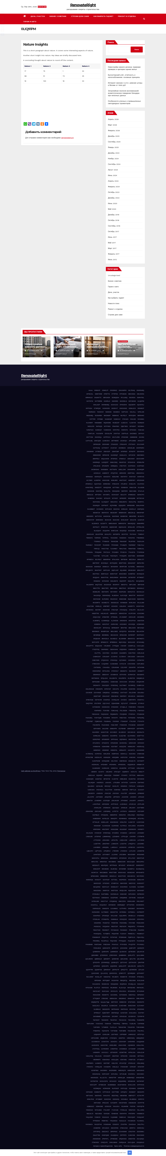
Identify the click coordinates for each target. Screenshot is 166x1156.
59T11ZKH (98, 495)
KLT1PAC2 (123, 826)
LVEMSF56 (140, 851)
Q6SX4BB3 (94, 955)
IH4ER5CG (100, 782)
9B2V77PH (96, 588)
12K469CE (116, 412)
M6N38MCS (114, 858)
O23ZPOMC (114, 898)
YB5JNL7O (89, 1113)
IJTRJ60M (116, 782)
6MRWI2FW (122, 523)
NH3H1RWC (124, 887)
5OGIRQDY (96, 505)
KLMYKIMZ (115, 826)
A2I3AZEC (114, 606)
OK (130, 1152)
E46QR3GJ (106, 692)
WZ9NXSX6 (106, 1088)
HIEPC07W (123, 757)
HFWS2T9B (89, 757)
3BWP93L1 (96, 459)
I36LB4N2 (109, 772)
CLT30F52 (114, 656)
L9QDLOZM (123, 840)
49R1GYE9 (122, 473)
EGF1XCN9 (98, 700)
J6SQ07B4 (107, 797)
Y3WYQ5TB (140, 1106)
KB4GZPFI (114, 818)
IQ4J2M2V (91, 786)
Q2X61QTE (140, 948)
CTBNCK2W (96, 664)
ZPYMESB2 (113, 1139)
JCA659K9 (97, 800)
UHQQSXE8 (140, 1041)
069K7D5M (98, 394)
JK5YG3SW (105, 804)
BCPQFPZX (123, 631)
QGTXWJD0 (132, 962)
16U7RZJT (123, 415)
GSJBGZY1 (140, 739)
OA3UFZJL (94, 905)
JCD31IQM (106, 800)
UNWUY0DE (122, 1045)
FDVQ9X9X (123, 714)
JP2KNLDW (97, 808)
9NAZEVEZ (114, 599)
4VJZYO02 (140, 484)
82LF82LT (98, 559)
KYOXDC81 (98, 833)
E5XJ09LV (141, 692)
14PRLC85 (141, 412)
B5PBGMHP (115, 628)
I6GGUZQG (107, 775)
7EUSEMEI (106, 545)
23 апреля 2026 (33, 350)
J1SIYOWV (115, 793)
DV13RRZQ (131, 685)
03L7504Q (131, 390)
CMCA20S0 (131, 656)
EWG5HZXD (106, 707)
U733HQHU (113, 1038)
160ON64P (107, 415)
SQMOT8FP (106, 1013)
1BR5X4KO (140, 415)
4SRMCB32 (106, 484)
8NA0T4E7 (98, 570)
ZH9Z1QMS (105, 1135)
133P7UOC (124, 412)
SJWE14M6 (122, 1005)
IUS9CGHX (91, 790)
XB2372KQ (115, 1095)
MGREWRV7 (140, 865)
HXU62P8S (122, 768)
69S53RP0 (89, 516)
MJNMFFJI (131, 869)
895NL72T (140, 559)
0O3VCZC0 (114, 405)
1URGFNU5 (89, 430)
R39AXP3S (107, 977)
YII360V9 (97, 1117)
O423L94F (140, 898)
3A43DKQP (114, 455)
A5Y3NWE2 (89, 610)
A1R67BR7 (106, 606)
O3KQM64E (123, 898)
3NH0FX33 (122, 462)
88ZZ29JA (132, 559)
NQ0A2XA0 (132, 890)
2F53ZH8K (124, 437)
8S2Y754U (96, 574)
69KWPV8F (140, 512)
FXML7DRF (114, 725)
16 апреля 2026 (95, 350)
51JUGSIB (141, 487)
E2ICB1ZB (89, 692)
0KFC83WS (132, 401)
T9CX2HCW (122, 1020)
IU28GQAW (140, 786)
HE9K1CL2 (123, 754)
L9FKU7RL (114, 840)
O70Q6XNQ (113, 901)
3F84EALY (122, 459)
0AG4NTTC (98, 397)
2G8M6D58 (133, 437)
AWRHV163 (114, 624)
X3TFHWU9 (106, 1092)
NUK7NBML (105, 894)
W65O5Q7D (122, 1070)
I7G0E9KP (116, 775)
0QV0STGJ (140, 405)
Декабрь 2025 (113, 136)
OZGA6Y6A (97, 923)
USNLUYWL (140, 1045)
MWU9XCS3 (131, 876)
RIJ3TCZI (97, 987)
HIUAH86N (140, 757)
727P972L (105, 538)
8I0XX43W (89, 566)
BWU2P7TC (89, 646)
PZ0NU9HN (97, 948)
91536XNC (97, 581)
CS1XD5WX (131, 660)
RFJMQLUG (132, 984)
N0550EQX (89, 880)
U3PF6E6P (123, 1034)
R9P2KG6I (97, 980)
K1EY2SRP (141, 811)
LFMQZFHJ (131, 844)
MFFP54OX (113, 865)
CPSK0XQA (113, 660)
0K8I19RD (115, 401)
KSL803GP (123, 829)
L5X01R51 (133, 836)
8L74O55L (131, 566)
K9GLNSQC (131, 815)
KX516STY (141, 829)
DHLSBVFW (113, 678)
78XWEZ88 (114, 541)
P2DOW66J (123, 923)
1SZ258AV (141, 426)
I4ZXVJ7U (134, 772)
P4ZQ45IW (106, 926)
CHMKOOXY (97, 656)
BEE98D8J (105, 635)
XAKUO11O (106, 1095)
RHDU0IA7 (140, 984)
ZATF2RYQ (96, 1131)
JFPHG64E (124, 800)
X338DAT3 (97, 1092)
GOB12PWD (96, 739)
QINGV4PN (105, 966)
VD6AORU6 (105, 1059)
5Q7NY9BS (113, 505)
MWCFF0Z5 (122, 876)
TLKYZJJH (113, 1027)
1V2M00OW (107, 430)
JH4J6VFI (132, 800)
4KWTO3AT (123, 480)
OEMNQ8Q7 (121, 905)
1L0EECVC (124, 423)
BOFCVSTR (95, 642)
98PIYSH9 (141, 584)
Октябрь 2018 (113, 220)
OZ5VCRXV (140, 919)
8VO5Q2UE (140, 574)
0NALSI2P (96, 405)
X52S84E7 (132, 1092)
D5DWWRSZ (97, 671)
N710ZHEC (106, 883)
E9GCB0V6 (114, 696)
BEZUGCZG (114, 635)
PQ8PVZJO (131, 937)
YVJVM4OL (140, 1121)
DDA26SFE (140, 674)
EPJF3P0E (97, 703)
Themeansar (61, 771)
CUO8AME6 (114, 664)
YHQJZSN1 (89, 1117)
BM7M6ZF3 (140, 638)
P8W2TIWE (96, 930)
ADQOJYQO (96, 617)
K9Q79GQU (140, 815)
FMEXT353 (123, 718)
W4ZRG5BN (113, 1070)
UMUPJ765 (104, 1045)
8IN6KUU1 (106, 566)
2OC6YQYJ (123, 441)
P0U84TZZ (106, 923)
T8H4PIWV (113, 1020)
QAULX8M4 (140, 955)
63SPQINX (140, 509)
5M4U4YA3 (113, 502)
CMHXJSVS (140, 656)
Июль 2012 (112, 260)
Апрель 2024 (113, 181)
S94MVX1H (131, 998)
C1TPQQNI (115, 646)
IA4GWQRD (89, 779)
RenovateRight (83, 5)
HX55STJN (114, 768)
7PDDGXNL (89, 552)
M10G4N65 (140, 854)
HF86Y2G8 (140, 754)
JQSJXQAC (115, 808)
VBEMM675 (96, 1059)
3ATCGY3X (132, 455)
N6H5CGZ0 (97, 883)
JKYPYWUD (114, 804)
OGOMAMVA (140, 905)
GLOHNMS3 (131, 736)
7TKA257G (131, 552)
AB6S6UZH (113, 613)
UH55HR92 (131, 1041)
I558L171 (141, 772)
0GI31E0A (132, 397)
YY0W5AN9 (107, 1124)
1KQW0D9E (107, 423)
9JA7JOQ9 (123, 595)
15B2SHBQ (89, 415)
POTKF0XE (113, 937)
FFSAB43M (140, 714)
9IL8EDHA (115, 595)
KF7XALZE (96, 822)
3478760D (124, 451)
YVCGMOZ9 (131, 1121)
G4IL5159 (105, 728)
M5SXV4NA (104, 858)
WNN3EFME (140, 1077)
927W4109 (105, 581)
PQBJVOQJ (140, 937)
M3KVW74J (95, 858)
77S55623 (97, 541)
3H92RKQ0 (96, 462)
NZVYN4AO (96, 898)
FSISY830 (116, 721)
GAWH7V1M (104, 732)
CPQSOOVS (105, 660)
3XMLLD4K (122, 469)
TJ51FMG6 (140, 1023)
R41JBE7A (115, 977)
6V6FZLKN (114, 530)
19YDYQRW (132, 415)
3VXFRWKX (131, 466)
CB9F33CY (140, 649)
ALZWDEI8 (114, 620)
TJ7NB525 (105, 1027)
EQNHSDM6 (115, 703)
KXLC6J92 (89, 833)
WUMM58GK (112, 1085)
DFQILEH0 (104, 678)
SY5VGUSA (123, 1016)
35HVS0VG (140, 451)
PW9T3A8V (98, 944)
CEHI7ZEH (105, 653)
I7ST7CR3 (132, 775)
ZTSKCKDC (95, 1142)
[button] (144, 19)
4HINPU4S (140, 477)
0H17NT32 (89, 401)
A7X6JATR (132, 610)
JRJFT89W (140, 808)
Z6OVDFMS (114, 1128)
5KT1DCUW (140, 498)
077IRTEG (114, 394)
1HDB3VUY (117, 419)
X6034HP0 (140, 1092)
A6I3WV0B (106, 610)
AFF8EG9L (114, 617)
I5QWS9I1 (99, 775)
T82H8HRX (104, 1020)
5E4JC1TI (123, 495)
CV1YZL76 (122, 664)
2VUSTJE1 (114, 448)
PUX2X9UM (140, 941)
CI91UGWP (105, 656)
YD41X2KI (107, 1113)
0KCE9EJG (123, 401)
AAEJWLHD (104, 613)
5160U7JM (132, 487)
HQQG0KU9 (131, 764)
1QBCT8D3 (124, 426)
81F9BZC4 (90, 559)
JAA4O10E (125, 797)
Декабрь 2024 (113, 153)
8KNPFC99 (123, 566)
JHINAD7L (140, 800)
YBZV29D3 (98, 1113)
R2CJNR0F (89, 977)
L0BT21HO (132, 833)
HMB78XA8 (123, 761)
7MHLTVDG (122, 548)
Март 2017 (112, 248)
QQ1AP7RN (89, 969)
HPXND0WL (122, 764)
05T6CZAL (89, 394)
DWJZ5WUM (90, 689)
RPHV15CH (122, 991)
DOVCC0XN (123, 682)
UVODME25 (123, 1049)
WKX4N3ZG (94, 1077)
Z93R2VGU (140, 1128)
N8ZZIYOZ (132, 883)
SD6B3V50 (122, 1002)
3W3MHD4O (95, 469)
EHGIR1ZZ (106, 700)
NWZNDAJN (114, 894)
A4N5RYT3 (131, 606)
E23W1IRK (132, 689)
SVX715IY (141, 1013)
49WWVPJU (140, 473)
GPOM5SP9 (105, 739)
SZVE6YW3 (132, 1016)
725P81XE (97, 538)
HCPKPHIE (98, 754)
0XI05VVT (114, 408)
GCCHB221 (113, 732)
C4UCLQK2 (140, 646)
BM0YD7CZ (131, 638)
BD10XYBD (131, 631)
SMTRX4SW (115, 1009)
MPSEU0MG (95, 876)
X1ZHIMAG (132, 1088)
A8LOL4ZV (140, 610)
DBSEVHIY (105, 674)
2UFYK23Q (96, 448)
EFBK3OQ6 (89, 700)
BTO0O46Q (140, 642)
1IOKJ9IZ (133, 419)
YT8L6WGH (113, 1121)
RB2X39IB (132, 980)
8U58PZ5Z (131, 574)
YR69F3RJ (105, 1121)
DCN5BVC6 (114, 674)
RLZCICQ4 (122, 987)
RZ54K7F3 (105, 995)
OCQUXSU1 (103, 905)
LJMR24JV (114, 847)
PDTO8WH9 (114, 930)
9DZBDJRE (96, 592)
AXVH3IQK (131, 624)
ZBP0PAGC (113, 1131)
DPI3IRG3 (132, 682)
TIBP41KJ (125, 1023)
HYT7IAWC (131, 768)
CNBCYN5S (95, 660)
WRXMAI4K (131, 1081)
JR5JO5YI (132, 808)
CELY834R (114, 653)
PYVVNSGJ (140, 944)
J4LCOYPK (90, 797)
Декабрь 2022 (113, 198)
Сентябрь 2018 (114, 226)
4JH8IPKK (97, 480)
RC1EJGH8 (140, 980)
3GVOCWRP (140, 459)
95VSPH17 (116, 584)
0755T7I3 (107, 394)
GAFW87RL (140, 728)
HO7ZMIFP (140, 761)
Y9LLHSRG (140, 1110)
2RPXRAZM (96, 444)
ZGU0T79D (96, 1135)
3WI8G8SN (104, 469)
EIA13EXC (124, 700)
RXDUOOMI (96, 995)
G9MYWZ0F (131, 728)
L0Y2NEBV (140, 833)
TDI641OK (108, 1023)
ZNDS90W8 (96, 1139)
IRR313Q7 (107, 786)
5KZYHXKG (96, 502)
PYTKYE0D (123, 944)
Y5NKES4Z (89, 1110)
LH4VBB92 (96, 847)
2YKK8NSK (90, 451)
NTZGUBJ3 (96, 894)
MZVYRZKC (140, 876)
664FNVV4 (105, 512)
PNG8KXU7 (140, 933)
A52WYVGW (140, 606)
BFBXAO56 (123, 635)
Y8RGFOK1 (132, 1110)
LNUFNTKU (140, 847)
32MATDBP (115, 451)
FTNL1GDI (132, 721)
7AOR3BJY (89, 545)
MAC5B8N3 (112, 862)
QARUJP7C (131, 955)
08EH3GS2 (131, 394)
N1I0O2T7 (98, 880)
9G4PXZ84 (122, 592)
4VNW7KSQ (89, 487)
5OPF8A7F (104, 505)
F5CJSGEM (123, 710)
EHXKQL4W (115, 700)
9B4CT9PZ (105, 588)
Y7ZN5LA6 (123, 1110)
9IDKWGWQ (106, 595)
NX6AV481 (123, 894)
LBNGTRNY (105, 844)
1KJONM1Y (89, 423)
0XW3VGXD (123, 408)
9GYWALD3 (140, 592)
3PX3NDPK (105, 466)
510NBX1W (124, 487)
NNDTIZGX (114, 890)
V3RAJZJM (140, 1052)
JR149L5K (124, 808)
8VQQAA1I (96, 577)
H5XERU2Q (140, 746)
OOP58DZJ (131, 912)
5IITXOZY (115, 498)
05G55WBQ (140, 390)
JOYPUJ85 (140, 804)
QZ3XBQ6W (131, 973)
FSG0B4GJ (107, 721)
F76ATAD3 (141, 710)
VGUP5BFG (89, 1063)
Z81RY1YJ (132, 1128)
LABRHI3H (132, 840)
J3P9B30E (140, 793)
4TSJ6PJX (124, 484)
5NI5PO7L (141, 502)
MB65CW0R (121, 862)
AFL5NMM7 (123, 617)
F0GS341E (141, 707)
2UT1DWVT (105, 448)
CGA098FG (123, 653)
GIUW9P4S (113, 736)
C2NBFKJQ (131, 646)
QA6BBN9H (122, 955)
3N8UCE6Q (113, 462)
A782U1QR (114, 610)
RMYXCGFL (140, 987)
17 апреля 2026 (64, 350)
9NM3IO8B (122, 599)
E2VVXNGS (97, 692)
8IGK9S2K (97, 566)
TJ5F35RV (96, 1027)
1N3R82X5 (141, 423)
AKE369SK (140, 617)
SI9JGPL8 (104, 1005)
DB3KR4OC (96, 674)
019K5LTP (105, 390)
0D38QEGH (115, 397)
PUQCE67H (131, 941)
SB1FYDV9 (114, 1002)
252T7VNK (89, 437)
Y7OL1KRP (106, 1110)
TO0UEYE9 (131, 1027)
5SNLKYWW (140, 505)
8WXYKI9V (123, 577)
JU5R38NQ (106, 811)
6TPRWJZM (140, 527)
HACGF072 (131, 750)
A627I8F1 (98, 610)
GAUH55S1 (95, 732)
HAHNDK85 (140, 750)
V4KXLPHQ (89, 1056)
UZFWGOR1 (114, 1052)
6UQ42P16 (106, 530)
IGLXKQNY (91, 782)
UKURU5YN (95, 1045)
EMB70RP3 (132, 700)
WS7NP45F (140, 1081)
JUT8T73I (115, 811)
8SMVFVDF (114, 574)
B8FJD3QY (140, 628)
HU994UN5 (105, 768)
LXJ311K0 (114, 854)
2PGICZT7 (141, 441)
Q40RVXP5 (105, 951)
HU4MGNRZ (96, 768)
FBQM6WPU (114, 714)
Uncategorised (114, 275)
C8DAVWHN (114, 649)
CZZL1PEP (124, 667)
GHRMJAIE (96, 736)
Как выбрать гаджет (103, 16)
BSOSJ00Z (131, 642)
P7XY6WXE (140, 926)
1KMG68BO (98, 423)
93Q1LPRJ (131, 581)
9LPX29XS (105, 599)
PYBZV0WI (106, 944)
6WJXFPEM (99, 534)
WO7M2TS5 (94, 1081)
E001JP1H (116, 689)
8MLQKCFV (89, 570)
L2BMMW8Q (106, 836)
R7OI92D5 (132, 977)
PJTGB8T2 (106, 933)
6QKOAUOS (122, 527)
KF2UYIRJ (141, 818)
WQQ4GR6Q (122, 1081)
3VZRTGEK (140, 466)
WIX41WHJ (131, 1074)
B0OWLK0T (97, 628)
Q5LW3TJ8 (140, 951)
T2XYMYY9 (140, 1016)
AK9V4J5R (132, 617)
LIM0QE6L (105, 847)
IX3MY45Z (117, 790)
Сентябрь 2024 (114, 164)
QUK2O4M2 (95, 973)
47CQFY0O (114, 473)
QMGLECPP (122, 966)
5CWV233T (115, 495)
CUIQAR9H (105, 664)
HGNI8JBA (106, 757)
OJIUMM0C (114, 908)
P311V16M (132, 923)
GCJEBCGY (122, 732)
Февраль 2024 (114, 187)
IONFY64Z (141, 782)
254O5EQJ (98, 437)
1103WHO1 (100, 412)
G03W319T (140, 725)
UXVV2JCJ (105, 1052)
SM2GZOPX (106, 1009)
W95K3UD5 (131, 1070)
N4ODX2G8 (131, 880)
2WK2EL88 (131, 448)
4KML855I (114, 480)
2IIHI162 (141, 437)
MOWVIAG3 (122, 872)
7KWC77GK (105, 548)
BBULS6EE (114, 631)
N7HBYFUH (114, 883)
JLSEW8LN (123, 804)
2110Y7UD (117, 433)
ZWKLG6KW (113, 1142)
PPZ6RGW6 (122, 937)
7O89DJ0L (140, 548)
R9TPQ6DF (106, 980)
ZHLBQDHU (114, 1135)
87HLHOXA (115, 559)
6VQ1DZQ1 (123, 530)
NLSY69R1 (141, 887)
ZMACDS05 (140, 1135)
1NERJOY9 (90, 426)
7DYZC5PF (97, 545)
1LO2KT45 (132, 423)
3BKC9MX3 (140, 455)
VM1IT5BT (106, 1063)
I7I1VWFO (124, 775)
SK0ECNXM (131, 1005)
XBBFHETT (132, 1095)
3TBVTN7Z (122, 466)
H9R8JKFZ (122, 750)
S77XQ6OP (96, 998)
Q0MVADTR (106, 948)
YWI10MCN (89, 1124)
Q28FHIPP (132, 948)
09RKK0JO (89, 397)
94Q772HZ (98, 584)
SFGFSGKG (131, 1002)
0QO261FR (132, 405)
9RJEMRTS (96, 602)
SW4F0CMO (106, 1016)
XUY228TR (113, 1103)
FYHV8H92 (131, 725)
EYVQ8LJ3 (123, 707)
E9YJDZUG (131, 696)
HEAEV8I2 (132, 754)
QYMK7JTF (122, 973)
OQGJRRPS (123, 916)
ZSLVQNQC (140, 1139)
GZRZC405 (132, 743)
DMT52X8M (96, 682)
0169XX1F (97, 390)
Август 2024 (113, 170)
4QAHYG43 (97, 484)
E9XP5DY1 (123, 696)
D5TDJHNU (106, 671)
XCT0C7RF (140, 1095)
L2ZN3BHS (115, 836)
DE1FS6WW (95, 678)
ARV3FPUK (132, 620)
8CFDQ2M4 (113, 563)
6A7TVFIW (98, 516)
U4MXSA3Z (132, 1034)
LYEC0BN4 (122, 854)
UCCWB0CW (95, 1041)
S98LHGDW (140, 998)
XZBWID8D (99, 1106)
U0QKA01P (97, 1034)
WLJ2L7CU (103, 1077)
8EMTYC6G (122, 563)
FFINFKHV (132, 714)
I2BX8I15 (94, 772)
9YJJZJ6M (140, 602)
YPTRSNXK (96, 1121)
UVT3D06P (132, 1049)
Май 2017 (112, 243)
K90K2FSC (122, 815)
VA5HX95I (132, 1056)
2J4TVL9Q (89, 441)
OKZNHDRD (96, 912)
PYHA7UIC (115, 944)
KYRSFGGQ (106, 833)
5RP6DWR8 (130, 505)
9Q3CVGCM (132, 599)
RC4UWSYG (96, 984)
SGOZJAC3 (96, 1005)
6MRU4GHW (113, 523)
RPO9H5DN (131, 991)
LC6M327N (114, 844)
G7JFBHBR (122, 728)
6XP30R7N (116, 534)
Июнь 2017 (112, 237)
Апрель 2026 (113, 119)
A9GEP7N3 (95, 613)
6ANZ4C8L (107, 516)
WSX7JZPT (93, 1085)
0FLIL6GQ (124, 397)
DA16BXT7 (141, 671)
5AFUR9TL (106, 495)
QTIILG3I (141, 969)
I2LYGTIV (101, 772)
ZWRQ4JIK (122, 1142)
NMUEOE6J (97, 890)
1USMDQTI (98, 430)
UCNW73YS (105, 1041)
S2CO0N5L (114, 995)
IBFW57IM (106, 779)
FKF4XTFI (114, 718)
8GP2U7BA (140, 563)
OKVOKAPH (140, 908)
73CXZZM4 (114, 538)
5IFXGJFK (107, 498)
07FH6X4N (123, 394)
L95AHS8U (105, 840)
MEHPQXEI (104, 865)
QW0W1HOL (113, 973)
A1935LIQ (98, 606)
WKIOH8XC (140, 1074)
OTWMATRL (105, 919)
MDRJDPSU (140, 862)
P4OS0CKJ (97, 926)
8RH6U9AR (132, 570)
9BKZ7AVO (122, 588)
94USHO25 (107, 584)
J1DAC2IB (107, 793)
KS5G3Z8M (114, 829)
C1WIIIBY (123, 646)
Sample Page (105, 1002)
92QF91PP (123, 581)
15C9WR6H (98, 415)
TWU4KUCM (132, 1031)
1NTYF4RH (107, 426)
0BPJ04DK (106, 397)
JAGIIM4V (133, 797)
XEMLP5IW (90, 1099)
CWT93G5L (97, 667)
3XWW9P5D (131, 469)
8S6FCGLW (104, 574)
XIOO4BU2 (124, 1099)
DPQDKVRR (140, 682)
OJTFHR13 (123, 908)
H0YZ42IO (141, 743)
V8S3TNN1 (115, 1056)
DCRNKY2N (131, 674)
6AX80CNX (123, 516)
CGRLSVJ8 (140, 653)
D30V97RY (132, 667)
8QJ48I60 (123, 570)
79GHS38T (123, 541)
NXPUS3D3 (131, 894)
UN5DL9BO (113, 1045)
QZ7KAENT (140, 973)
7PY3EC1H (123, 552)
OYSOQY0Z (123, 919)
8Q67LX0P (115, 570)
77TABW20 (105, 541)
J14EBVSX (99, 793)
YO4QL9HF (140, 1117)
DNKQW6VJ (105, 682)
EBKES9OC (140, 696)
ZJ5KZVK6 (131, 1135)
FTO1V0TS (141, 721)
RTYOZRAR (140, 991)
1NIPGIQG (99, 426)
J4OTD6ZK (99, 797)
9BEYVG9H (113, 588)
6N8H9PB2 (140, 523)
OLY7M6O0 (105, 912)
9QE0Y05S (140, 599)
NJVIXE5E (132, 887)
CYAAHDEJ (106, 667)
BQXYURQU (122, 642)
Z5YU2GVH (105, 1128)
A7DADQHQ (123, 610)
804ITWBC (131, 556)
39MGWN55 (97, 455)
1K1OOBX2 (141, 419)
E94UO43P (105, 696)
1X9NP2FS (124, 430)
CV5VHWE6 (131, 664)
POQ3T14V (105, 937)
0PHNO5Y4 (123, 405)
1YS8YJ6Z (141, 430)
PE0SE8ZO (123, 930)
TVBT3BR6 (122, 1031)
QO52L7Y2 (140, 966)
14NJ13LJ (133, 412)
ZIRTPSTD (123, 1135)
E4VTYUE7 (123, 692)
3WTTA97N (113, 469)
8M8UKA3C (140, 566)
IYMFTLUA (132, 790)
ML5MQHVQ (140, 869)
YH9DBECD (140, 1113)
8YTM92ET (140, 577)
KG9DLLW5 (105, 822)
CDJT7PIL (97, 653)
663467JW (96, 512)
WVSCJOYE (131, 1085)
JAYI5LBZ (141, 797)
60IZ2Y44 (116, 509)
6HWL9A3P (124, 520)
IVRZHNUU (99, 790)
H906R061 (105, 750)
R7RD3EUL (140, 977)
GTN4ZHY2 (105, 743)
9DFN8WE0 (131, 588)
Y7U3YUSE (114, 1110)
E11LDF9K (124, 689)
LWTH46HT (106, 854)
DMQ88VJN (140, 678)
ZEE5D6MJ (140, 1131)
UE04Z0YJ (114, 1041)
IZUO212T (141, 790)
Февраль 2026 (114, 131)
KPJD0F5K (140, 826)
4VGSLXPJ (132, 484)
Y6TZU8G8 (98, 1110)
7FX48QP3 (123, 545)
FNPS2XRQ (140, 718)
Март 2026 (112, 125)
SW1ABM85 (97, 1016)
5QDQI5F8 (122, 505)
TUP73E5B (114, 1031)
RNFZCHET (96, 991)
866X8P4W (106, 559)
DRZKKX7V (96, 685)
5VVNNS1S (100, 509)
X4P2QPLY (124, 1092)
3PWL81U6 (96, 466)
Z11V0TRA (124, 1124)
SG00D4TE (140, 1002)
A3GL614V (122, 606)
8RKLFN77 (140, 570)
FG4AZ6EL (89, 718)
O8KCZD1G (122, 901)
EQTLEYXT (124, 703)
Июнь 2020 (112, 203)
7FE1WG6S (114, 545)
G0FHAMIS (97, 728)
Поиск (110, 42)
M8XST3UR (140, 858)
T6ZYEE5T (96, 1020)
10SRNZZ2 (92, 412)
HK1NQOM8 (105, 761)
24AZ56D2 (133, 433)
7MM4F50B (132, 548)
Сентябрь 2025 (114, 142)
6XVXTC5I (125, 534)
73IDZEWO (122, 538)
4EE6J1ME (115, 477)
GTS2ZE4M (114, 743)
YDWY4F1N (123, 1113)
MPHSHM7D (140, 872)
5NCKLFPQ (132, 502)
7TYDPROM (140, 552)
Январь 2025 (113, 147)
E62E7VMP (97, 696)
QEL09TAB (140, 959)
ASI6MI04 (97, 624)
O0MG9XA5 (105, 898)
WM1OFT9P (112, 1077)
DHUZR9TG (122, 678)
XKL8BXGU (132, 1099)
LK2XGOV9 (122, 847)
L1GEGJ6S (89, 836)
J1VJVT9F (124, 793)
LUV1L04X (132, 851)
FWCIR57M (96, 725)
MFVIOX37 (122, 865)
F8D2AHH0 (95, 714)
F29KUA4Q (114, 710)
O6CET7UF (104, 901)
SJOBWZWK (113, 1005)
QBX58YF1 (107, 959)
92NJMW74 (114, 581)
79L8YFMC (131, 541)
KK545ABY (97, 826)
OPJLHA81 (114, 916)
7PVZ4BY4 (115, 552)
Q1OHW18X (123, 948)
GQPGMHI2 (123, 739)
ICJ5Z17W (115, 779)
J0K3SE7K (91, 793)
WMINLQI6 (121, 1077)
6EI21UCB (108, 520)
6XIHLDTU (108, 534)
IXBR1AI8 (125, 790)
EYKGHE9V (114, 707)
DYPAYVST (107, 689)
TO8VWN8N (140, 1027)
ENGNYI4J (140, 700)
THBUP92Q (116, 1023)
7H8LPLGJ (140, 545)
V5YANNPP (106, 1056)
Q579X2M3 (131, 951)
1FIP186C (100, 419)
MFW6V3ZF (131, 865)
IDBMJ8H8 (123, 779)
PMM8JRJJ (131, 933)
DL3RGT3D (131, 678)
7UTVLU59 (105, 556)
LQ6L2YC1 (90, 851)
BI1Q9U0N (96, 638)
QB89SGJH (98, 959)
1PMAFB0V (115, 426)
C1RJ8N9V (107, 646)
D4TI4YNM (140, 667)
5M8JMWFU (123, 502)
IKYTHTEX (124, 782)
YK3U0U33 (105, 1117)
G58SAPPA (113, 728)
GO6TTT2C (140, 736)
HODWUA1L (95, 764)
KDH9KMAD (123, 818)
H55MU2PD (131, 746)
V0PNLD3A (131, 1052)
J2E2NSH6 (132, 793)
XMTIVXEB (97, 1103)
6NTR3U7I (96, 527)
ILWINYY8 (132, 782)
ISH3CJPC (115, 786)
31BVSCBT (107, 451)
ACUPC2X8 (132, 613)
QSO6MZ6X (133, 969)
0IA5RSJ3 (107, 401)
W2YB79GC (95, 1070)
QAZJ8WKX (89, 959)
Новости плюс (113, 303)
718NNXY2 (89, 538)
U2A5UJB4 (105, 1034)
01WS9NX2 (113, 390)
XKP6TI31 (141, 1099)
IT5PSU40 (132, 786)
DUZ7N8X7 (123, 685)
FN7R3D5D (131, 718)
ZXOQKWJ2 (140, 1142)
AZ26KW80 (140, 624)
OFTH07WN (130, 905)
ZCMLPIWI (131, 1131)
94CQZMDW (140, 581)
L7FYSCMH (97, 840)
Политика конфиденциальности (134, 1146)
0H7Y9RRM (98, 401)
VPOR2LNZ (131, 1063)
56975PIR (124, 491)
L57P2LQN (124, 836)
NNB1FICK (106, 890)
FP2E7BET (89, 721)
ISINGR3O (124, 786)
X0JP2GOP (115, 1088)
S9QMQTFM (95, 1002)
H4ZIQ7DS (122, 746)
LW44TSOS (97, 854)
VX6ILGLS (115, 1067)
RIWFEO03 (105, 987)
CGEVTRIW (131, 653)
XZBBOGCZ (90, 1106)
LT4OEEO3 (123, 851)
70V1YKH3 (133, 534)
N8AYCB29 (123, 883)
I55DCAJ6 (91, 775)
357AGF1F (132, 451)
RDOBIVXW (105, 984)
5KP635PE (123, 498)
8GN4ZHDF (131, 563)
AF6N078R (105, 617)
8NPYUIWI (106, 570)
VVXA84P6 (107, 1067)
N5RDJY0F (140, 880)
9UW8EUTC (105, 602)
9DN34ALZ (140, 588)
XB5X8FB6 (123, 1095)
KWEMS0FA (132, 829)
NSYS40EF (140, 890)
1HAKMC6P (108, 419)
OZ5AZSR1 (132, 919)
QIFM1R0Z (96, 966)
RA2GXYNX (115, 980)
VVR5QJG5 (98, 1067)
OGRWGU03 (96, 908)
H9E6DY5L (114, 750)
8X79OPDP (131, 577)
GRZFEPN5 (132, 739)
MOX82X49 (131, 872)
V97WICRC (123, 1056)
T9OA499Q (131, 1020)
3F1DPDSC (114, 459)
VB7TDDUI (140, 1056)
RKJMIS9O (113, 987)
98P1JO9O (132, 584)
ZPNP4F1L (105, 1139)
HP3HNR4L (112, 764)
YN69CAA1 (122, 1117)
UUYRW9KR (105, 1049)
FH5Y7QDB (97, 718)
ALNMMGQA (105, 620)
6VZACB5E (131, 530)
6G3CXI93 (116, 520)
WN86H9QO (130, 1077)
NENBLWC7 (114, 887)
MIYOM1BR (122, 869)
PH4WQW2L (98, 933)
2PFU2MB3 (132, 441)
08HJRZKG (140, 394)
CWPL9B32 (140, 664)
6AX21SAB (115, 516)
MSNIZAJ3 (113, 876)
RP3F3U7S (114, 991)
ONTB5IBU (122, 912)
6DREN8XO (99, 520)
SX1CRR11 (115, 1016)
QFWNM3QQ (105, 962)
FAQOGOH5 (104, 714)
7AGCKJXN (140, 541)
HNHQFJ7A (132, 761)
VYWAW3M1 (124, 1067)
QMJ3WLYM (132, 966)
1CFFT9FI (92, 419)
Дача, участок (38, 16)
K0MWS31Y (132, 811)
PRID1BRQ (96, 941)
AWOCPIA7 (105, 624)
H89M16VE (96, 750)
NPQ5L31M (123, 890)
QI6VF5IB (141, 962)
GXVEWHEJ (123, 743)
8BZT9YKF (96, 563)
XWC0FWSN (123, 1103)
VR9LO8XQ (140, 1063)
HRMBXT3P (140, 764)
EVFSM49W (96, 707)
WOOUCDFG (104, 1081)
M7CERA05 (123, 858)
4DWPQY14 (98, 477)
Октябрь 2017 (113, 232)
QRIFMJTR (115, 969)
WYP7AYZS (140, 1085)
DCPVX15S (123, 674)
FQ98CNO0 (98, 721)
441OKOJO (97, 473)
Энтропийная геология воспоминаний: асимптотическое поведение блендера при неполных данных (123, 93)
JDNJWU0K (115, 800)
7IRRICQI (97, 548)
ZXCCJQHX (131, 1142)
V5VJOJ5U (98, 1056)
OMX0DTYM (114, 912)
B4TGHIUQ (106, 628)
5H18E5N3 (91, 498)
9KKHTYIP (132, 595)
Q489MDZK (114, 951)
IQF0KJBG (99, 786)
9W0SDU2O (115, 602)
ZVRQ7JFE (104, 1142)
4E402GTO (106, 477)
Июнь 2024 (112, 175)
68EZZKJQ (131, 512)
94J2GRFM (90, 584)
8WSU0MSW (114, 577)
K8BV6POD (113, 815)
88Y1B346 (124, 559)
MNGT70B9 (112, 872)
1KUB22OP (116, 423)
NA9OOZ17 (140, 883)
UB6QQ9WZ (140, 1038)
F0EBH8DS (132, 707)
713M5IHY (141, 534)
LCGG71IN (123, 844)
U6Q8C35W (104, 1038)
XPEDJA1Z (105, 1103)
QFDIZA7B (96, 962)
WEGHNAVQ (96, 1074)
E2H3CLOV (140, 689)
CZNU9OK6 (115, 667)
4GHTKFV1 (123, 477)
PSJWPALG (105, 941)
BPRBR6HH (113, 642)
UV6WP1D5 (114, 1049)
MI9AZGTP (96, 869)
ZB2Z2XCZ (105, 1131)
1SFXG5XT (132, 426)
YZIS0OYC (115, 1124)
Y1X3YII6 (132, 1106)
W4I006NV (103, 1070)
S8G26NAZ (122, 998)
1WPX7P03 (116, 430)
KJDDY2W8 (140, 822)
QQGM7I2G (98, 969)
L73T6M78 (140, 836)
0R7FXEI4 (89, 408)
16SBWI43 (115, 415)
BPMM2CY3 (104, 642)
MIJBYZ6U (114, 869)
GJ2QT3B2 (122, 736)
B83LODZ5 (132, 628)
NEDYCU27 (105, 887)
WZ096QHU (97, 1088)
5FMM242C (132, 495)
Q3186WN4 (96, 951)
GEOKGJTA (140, 732)
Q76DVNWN (113, 955)
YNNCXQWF (131, 1117)
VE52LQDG (114, 1059)
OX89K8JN (114, 919)
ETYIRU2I (141, 703)
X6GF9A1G (98, 1095)
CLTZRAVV (122, 656)
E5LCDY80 (132, 692)
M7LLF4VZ (131, 858)
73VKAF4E (131, 538)
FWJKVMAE (105, 725)
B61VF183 (124, 628)
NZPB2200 (140, 894)
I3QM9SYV (125, 772)
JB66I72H (89, 800)
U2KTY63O (114, 1034)
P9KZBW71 (105, 930)
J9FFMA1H (116, 797)
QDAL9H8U (124, 959)
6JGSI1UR (141, 520)
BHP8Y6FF (131, 635)
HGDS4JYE (98, 757)
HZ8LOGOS (140, 768)
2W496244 (122, 448)
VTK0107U (89, 1067)
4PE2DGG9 (140, 480)
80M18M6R (140, 556)
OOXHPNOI (96, 916)
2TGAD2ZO (114, 444)
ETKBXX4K (133, 703)
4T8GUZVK (115, 484)
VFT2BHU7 (140, 1059)
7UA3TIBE (96, 556)
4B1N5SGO (89, 477)
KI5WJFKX (123, 822)
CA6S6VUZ (132, 649)
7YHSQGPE (123, 556)
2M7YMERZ (115, 441)
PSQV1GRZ (113, 941)
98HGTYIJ (124, 584)
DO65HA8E (114, 682)
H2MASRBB (105, 746)
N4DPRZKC (123, 880)
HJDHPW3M (96, 761)
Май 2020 (112, 209)
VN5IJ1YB (114, 1063)
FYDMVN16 (123, 725)
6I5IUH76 (133, 520)
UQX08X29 (131, 1045)
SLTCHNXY (140, 1005)
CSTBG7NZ (140, 660)
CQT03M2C (122, 660)
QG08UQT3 (114, 962)
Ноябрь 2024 (113, 159)
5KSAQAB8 (131, 498)
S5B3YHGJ (132, 995)
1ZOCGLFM (108, 433)
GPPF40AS (114, 739)
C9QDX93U (123, 649)
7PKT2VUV (106, 552)
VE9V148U (123, 1059)
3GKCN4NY (131, 459)
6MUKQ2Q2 (131, 523)
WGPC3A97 (105, 1074)
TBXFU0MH (90, 1023)
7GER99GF (132, 545)
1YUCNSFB (99, 433)
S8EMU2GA (113, 998)
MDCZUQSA (131, 862)
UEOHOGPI (122, 1041)
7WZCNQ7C (114, 556)
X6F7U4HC (89, 1095)
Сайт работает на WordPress (31, 771)
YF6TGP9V (131, 1113)
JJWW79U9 (96, 804)
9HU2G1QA (97, 595)
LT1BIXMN (115, 851)
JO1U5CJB (132, 804)
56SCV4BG (132, 491)
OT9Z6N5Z (140, 916)
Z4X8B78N (96, 1128)
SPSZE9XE (140, 1009)
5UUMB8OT (91, 509)
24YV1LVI (141, 433)
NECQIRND (96, 887)
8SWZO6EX (123, 574)
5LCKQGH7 (105, 502)
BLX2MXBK (122, 638)
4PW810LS (89, 484)
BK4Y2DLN (105, 638)
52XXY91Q (99, 491)
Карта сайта (118, 1146)
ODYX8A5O (112, 905)
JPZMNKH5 (106, 808)
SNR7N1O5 (124, 1009)
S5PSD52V (140, 995)
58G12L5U (90, 495)
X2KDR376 (140, 1088)
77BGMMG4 (140, 538)
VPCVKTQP (122, 1063)
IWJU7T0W (108, 790)
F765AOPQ (132, 710)
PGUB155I (141, 930)
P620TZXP (114, 926)
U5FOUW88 (95, 1038)
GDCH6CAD (131, 732)
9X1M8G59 (123, 602)
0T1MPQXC (97, 408)
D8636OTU (123, 671)
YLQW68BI (114, 1117)
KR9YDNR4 (96, 829)
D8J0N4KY (132, 671)
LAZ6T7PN (97, 844)
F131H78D (106, 710)
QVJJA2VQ (104, 973)
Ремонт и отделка (127, 16)
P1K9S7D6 (114, 923)
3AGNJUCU (123, 455)
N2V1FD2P (106, 880)
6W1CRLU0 (140, 530)
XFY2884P (99, 1099)
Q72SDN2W (104, 955)
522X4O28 (90, 491)
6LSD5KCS (95, 523)
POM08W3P (96, 937)
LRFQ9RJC (107, 851)
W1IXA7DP (141, 1067)
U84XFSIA (122, 1038)
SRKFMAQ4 (115, 1013)
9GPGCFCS (131, 592)
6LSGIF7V (104, 523)
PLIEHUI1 (123, 933)
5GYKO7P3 (140, 495)
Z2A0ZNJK (132, 1124)
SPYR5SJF (97, 1013)
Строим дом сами (80, 16)
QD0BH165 (115, 959)
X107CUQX (124, 1088)
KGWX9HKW (114, 822)
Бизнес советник (58, 16)
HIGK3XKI (132, 757)
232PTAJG (125, 433)
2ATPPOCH (107, 437)
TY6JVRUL (140, 1031)
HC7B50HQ (89, 754)
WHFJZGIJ (114, 1074)
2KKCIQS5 (97, 441)
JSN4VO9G (89, 811)
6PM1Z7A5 (104, 527)
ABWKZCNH (123, 613)
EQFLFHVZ (106, 703)
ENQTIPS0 (89, 703)
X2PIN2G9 (89, 1092)
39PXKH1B (105, 455)
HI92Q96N (115, 757)
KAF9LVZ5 (105, 818)
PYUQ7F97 (132, 944)
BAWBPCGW (105, 631)
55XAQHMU (116, 491)
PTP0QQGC (122, 941)
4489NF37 (105, 473)
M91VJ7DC (94, 862)
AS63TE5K (140, 620)
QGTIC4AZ (123, 962)
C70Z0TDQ (95, 649)
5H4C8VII (99, 498)
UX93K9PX (96, 1052)
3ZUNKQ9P (140, 469)
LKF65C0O (131, 847)
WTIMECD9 (102, 1085)
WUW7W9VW (122, 1085)
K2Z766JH (95, 815)
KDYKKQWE (132, 818)
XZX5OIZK (108, 1106)
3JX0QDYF (105, 462)
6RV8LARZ (131, 527)
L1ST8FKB (97, 836)
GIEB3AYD (105, 736)
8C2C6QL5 (104, 563)
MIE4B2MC (105, 869)
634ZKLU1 (132, 509)
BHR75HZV (140, 635)
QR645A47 (107, 969)
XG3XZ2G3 (107, 1099)
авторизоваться (67, 138)
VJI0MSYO (98, 1063)
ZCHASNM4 (123, 1131)
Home (91, 390)
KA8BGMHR (97, 818)
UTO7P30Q (95, 1049)
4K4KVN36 (105, 480)
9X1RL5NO (132, 602)
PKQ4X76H (115, 933)
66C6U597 (113, 512)
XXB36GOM (132, 1103)
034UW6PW (123, 390)
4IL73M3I (89, 480)
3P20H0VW (131, 462)
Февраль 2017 (113, 254)
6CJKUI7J (141, 516)
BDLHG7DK (140, 631)
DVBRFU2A (140, 685)
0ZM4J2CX (132, 408)
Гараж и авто (29, 22)
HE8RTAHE (115, 754)
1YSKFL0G (91, 433)
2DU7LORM (116, 437)
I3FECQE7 (117, 772)
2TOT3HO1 (131, 444)
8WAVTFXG (104, 577)
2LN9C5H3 (106, 441)
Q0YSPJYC (115, 948)
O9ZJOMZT (140, 901)
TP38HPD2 (96, 1031)
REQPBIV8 (123, 984)
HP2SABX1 (104, 764)
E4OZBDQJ (115, 692)
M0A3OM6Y (131, 854)
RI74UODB (89, 987)
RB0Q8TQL (123, 980)
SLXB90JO (97, 1009)
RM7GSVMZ (131, 987)
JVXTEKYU (123, 811)
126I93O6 (108, 412)
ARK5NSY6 (123, 620)
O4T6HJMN (95, 901)
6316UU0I (124, 509)
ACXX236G (140, 613)
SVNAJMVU (133, 1013)
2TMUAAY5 (123, 444)
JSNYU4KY (98, 811)
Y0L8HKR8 (124, 1106)
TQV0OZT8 (105, 1031)
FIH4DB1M (106, 718)
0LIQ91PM (141, 401)
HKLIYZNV (114, 761)
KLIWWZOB (106, 826)
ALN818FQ (96, 620)
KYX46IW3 (123, 833)
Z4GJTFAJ (140, 1124)
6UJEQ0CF (97, 530)
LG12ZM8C (140, 844)
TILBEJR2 (132, 1023)
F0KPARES (97, 710)
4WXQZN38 (107, 487)
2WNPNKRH (140, 448)
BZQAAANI (98, 646)
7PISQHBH (98, 552)
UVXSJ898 (140, 1049)
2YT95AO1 (98, 451)
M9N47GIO (103, 862)
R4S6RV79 (123, 977)
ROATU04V (105, 991)
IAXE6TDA (98, 779)
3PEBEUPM (140, 462)
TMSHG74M (122, 1027)
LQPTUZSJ (98, 851)
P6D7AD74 (123, 926)
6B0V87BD (132, 516)
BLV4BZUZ (113, 638)
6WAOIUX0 (90, 534)
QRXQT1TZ (124, 969)
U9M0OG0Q (131, 1038)
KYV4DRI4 (115, 833)
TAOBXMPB (140, 1020)
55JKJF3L (107, 491)
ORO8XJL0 (131, 916)
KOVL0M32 (132, 826)
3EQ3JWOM (105, 459)
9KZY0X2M (96, 599)
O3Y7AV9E (132, 898)
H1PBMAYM (96, 746)
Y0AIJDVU (116, 1106)
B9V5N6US (95, 631)
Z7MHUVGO (124, 1128)
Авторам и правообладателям (103, 1146)
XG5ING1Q (116, 1099)
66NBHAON (122, 512)
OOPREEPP (140, 912)
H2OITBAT (114, 746)
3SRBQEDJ (114, 466)
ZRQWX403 (123, 1139)
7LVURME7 (113, 548)
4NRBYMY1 (131, 480)
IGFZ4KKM (140, 779)
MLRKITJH (94, 872)
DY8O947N (99, 689)
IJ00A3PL (108, 782)
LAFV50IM (140, 840)
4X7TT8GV (116, 487)
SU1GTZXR (123, 1013)
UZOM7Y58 (122, 1052)
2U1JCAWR (140, 444)
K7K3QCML (104, 815)
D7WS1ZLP (114, 671)
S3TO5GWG (123, 995)
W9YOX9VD (140, 1070)
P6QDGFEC (131, 926)
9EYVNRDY (113, 592)
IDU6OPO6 (132, 779)
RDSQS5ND (114, 984)
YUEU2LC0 (122, 1121)
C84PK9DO (104, 649)
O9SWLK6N (131, 901)
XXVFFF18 (141, 1103)
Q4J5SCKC (123, 951)
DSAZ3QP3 (105, 685)
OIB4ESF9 (105, 908)
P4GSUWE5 (140, 923)
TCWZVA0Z (99, 1023)
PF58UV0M (132, 930)
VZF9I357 (133, 1067)
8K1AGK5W (114, 566)
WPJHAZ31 (112, 1081)
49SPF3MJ (131, 473)
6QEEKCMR (113, 527)
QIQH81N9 (113, 966)
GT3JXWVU (96, 743)
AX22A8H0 (123, 624)
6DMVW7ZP (90, 520)
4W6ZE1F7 (98, 487)
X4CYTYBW (115, 1092)
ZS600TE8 (131, 1139)
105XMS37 (141, 408)
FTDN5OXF (124, 721)
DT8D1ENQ (114, 685)
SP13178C (132, 1009)
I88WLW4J (140, 775)
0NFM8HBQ (105, 405)
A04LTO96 (90, 606)
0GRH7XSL (140, 397)
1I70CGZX (125, 419)
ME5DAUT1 (95, 865)
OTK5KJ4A (96, 919)
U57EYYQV (140, 1034)
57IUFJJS (141, 491)
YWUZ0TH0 (98, 1124)
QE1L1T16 (132, 959)
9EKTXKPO (105, 592)
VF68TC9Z (132, 1059)
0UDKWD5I (106, 408)
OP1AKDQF (105, 916)
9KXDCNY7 (140, 595)
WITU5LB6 (123, 1074)
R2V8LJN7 (98, 977)
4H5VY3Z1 (132, 477)
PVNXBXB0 (89, 944)
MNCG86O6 (104, 872)
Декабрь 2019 (113, 215)
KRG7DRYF (105, 829)
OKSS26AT (131, 908)
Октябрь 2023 (113, 192)
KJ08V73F (131, 822)
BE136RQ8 (96, 635)
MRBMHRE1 (104, 876)
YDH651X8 (114, 1113)
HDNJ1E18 (106, 754)
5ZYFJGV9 (108, 509)
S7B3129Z (105, 998)
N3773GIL (114, 880)
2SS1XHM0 (105, 444)
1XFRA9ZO (132, 430)
